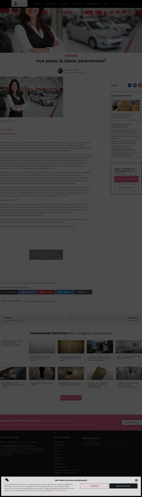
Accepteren (94, 486)
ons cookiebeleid (60, 490)
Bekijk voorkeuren (123, 486)
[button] (136, 480)
